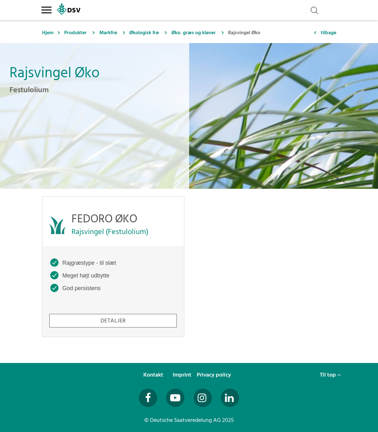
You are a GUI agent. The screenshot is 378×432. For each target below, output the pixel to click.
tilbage (328, 33)
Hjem (47, 33)
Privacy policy (214, 374)
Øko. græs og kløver (193, 33)
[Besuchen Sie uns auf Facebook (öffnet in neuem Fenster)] (148, 398)
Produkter (75, 33)
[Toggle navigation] (46, 9)
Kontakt (153, 374)
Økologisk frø (144, 33)
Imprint (183, 374)
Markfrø (108, 33)
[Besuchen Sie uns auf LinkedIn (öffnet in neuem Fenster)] (230, 398)
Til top (330, 374)
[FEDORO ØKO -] (113, 266)
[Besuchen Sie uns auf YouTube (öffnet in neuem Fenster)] (175, 398)
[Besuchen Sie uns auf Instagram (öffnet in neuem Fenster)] (203, 398)
